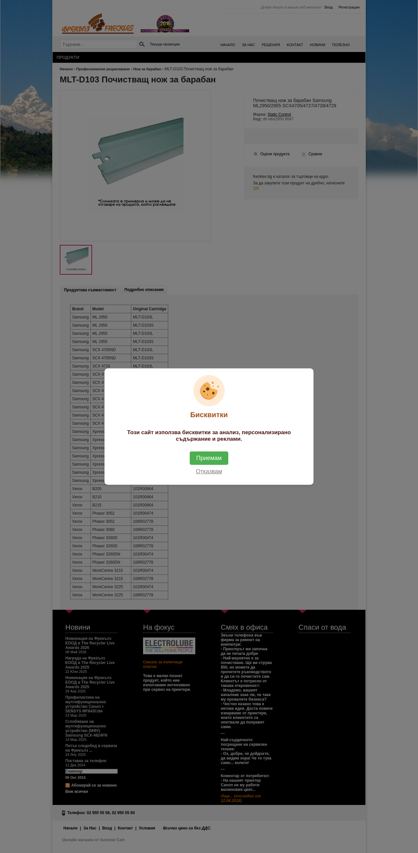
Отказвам (209, 471)
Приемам (209, 458)
